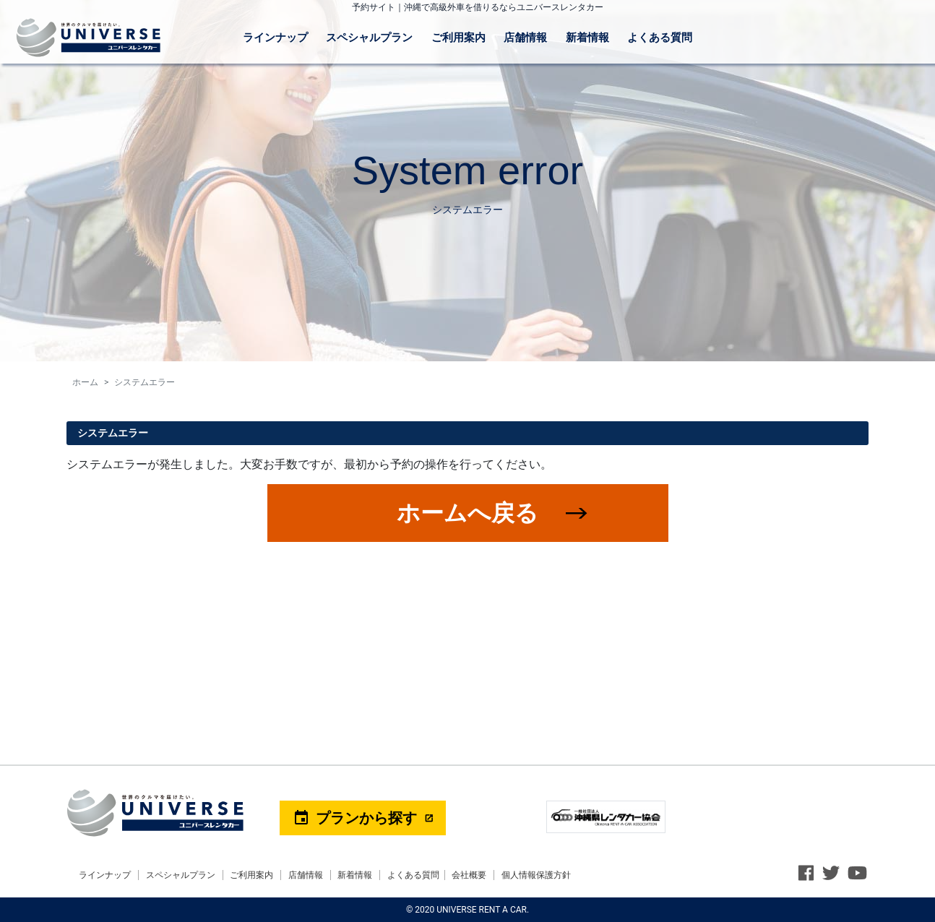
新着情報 (587, 37)
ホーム (85, 382)
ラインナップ (275, 37)
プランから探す (355, 818)
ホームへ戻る (467, 513)
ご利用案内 (458, 37)
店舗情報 (525, 37)
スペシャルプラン (369, 37)
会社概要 (469, 875)
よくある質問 (659, 37)
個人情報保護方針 (536, 875)
